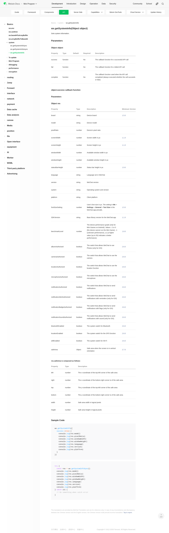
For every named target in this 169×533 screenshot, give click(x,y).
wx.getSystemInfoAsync (19, 49)
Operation (94, 4)
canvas (10, 120)
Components (49, 12)
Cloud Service (135, 12)
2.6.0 (124, 247)
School (149, 4)
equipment (12, 147)
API (63, 12)
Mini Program (14, 61)
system (11, 42)
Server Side (78, 12)
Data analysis (13, 115)
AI (8, 152)
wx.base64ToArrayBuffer (18, 35)
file (8, 136)
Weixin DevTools (115, 12)
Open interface (13, 142)
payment (11, 104)
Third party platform (16, 168)
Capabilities (95, 12)
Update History (156, 12)
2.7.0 (124, 350)
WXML (10, 163)
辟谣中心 (72, 529)
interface (11, 93)
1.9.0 (124, 167)
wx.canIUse (13, 32)
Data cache (12, 109)
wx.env (11, 28)
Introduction (71, 4)
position (10, 131)
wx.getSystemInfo (17, 53)
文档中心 (63, 529)
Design (83, 4)
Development (57, 4)
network (10, 99)
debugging (13, 65)
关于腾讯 (54, 529)
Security (112, 4)
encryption (13, 72)
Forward (10, 88)
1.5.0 (124, 115)
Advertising (12, 174)
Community (137, 4)
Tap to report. (127, 512)
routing (10, 77)
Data (104, 4)
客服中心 (80, 529)
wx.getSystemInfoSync (18, 46)
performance (14, 68)
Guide (17, 12)
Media (9, 126)
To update (12, 57)
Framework (32, 12)
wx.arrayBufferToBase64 (18, 39)
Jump (9, 83)
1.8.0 (124, 231)
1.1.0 (124, 138)
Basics (10, 24)
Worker (10, 158)
